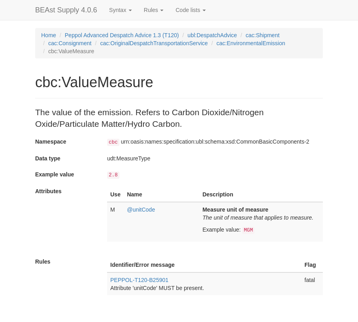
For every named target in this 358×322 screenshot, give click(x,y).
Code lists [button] (190, 10)
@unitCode (141, 209)
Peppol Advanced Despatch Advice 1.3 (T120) (122, 35)
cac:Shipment (263, 35)
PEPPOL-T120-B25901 (139, 280)
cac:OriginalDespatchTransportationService (154, 43)
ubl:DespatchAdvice (212, 35)
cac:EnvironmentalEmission (251, 43)
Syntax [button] (120, 10)
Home (48, 35)
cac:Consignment (69, 43)
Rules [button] (154, 10)
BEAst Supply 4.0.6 (66, 10)
